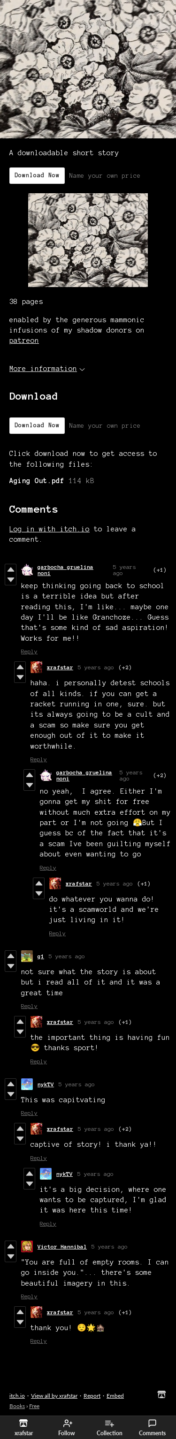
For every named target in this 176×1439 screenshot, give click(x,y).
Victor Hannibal (62, 1246)
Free (34, 1405)
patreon (24, 340)
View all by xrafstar (54, 1395)
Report (92, 1395)
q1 (41, 956)
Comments (152, 1428)
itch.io (17, 1395)
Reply (29, 651)
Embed (115, 1395)
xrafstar (60, 667)
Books (17, 1405)
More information (47, 368)
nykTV (46, 1084)
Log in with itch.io (49, 529)
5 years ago (96, 667)
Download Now (37, 175)
